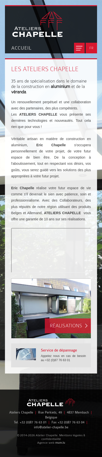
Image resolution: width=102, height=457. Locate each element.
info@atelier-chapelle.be (51, 427)
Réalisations (66, 326)
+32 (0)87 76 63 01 (33, 422)
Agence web (45, 442)
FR (91, 48)
